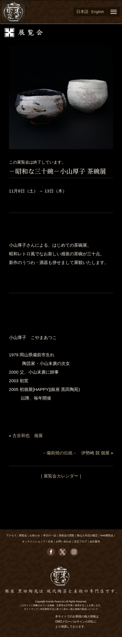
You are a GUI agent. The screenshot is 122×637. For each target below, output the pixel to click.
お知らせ (34, 535)
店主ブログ (80, 541)
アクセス (11, 535)
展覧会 (23, 535)
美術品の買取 (66, 535)
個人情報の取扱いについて (84, 609)
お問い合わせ (63, 541)
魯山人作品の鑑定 (87, 535)
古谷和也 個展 (27, 435)
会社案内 (95, 541)
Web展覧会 (106, 535)
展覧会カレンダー (61, 475)
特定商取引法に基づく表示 (54, 609)
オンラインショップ (33, 541)
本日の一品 (49, 535)
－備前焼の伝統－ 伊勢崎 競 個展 (76, 452)
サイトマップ (31, 609)
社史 (50, 541)
